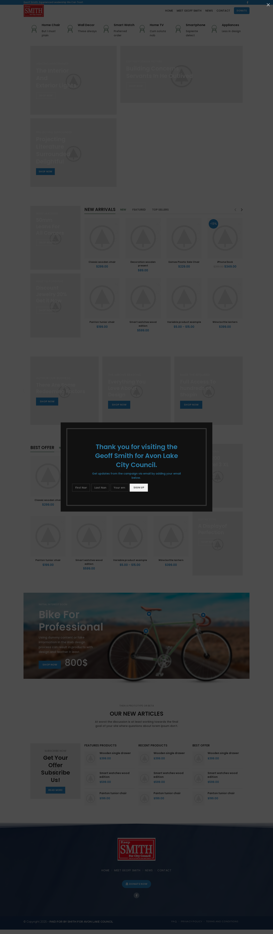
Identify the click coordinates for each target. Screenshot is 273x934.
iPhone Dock (225, 266)
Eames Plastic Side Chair (184, 266)
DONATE (242, 13)
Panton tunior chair (102, 326)
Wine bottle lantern (224, 326)
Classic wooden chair (102, 266)
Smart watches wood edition (143, 328)
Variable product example (184, 328)
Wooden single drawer (115, 757)
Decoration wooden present (143, 268)
